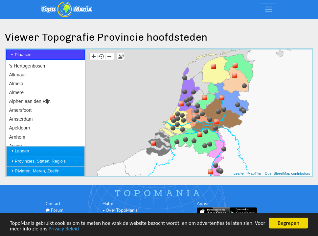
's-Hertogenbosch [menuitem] (27, 66)
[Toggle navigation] (268, 9)
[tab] (45, 54)
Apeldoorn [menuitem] (19, 127)
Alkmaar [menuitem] (17, 74)
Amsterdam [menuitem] (21, 119)
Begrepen (288, 222)
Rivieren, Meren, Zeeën (37, 170)
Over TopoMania (122, 210)
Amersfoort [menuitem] (20, 110)
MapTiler (254, 173)
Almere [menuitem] (16, 92)
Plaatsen (23, 54)
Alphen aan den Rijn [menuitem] (30, 101)
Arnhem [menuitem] (17, 137)
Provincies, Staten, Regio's (40, 161)
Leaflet (239, 173)
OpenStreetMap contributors (287, 173)
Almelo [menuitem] (16, 83)
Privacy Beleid (78, 228)
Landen (22, 150)
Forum (54, 210)
